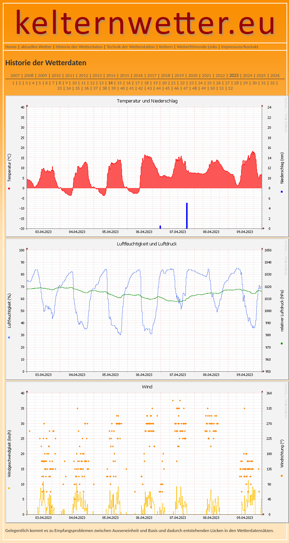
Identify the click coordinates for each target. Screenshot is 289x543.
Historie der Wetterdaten (79, 46)
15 (119, 82)
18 (146, 82)
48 (194, 88)
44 (158, 88)
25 (209, 82)
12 (92, 82)
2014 (110, 75)
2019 (179, 75)
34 (68, 88)
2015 (124, 75)
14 (110, 82)
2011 (69, 75)
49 (203, 88)
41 (131, 88)
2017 (151, 75)
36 (86, 88)
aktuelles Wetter (36, 46)
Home (11, 46)
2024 (247, 75)
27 (227, 82)
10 (74, 82)
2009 (42, 75)
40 (122, 88)
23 (191, 82)
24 (200, 82)
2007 (15, 75)
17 (137, 82)
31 (263, 82)
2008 (28, 75)
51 (221, 88)
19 (155, 82)
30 (254, 82)
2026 (274, 75)
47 (185, 88)
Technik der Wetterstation (131, 46)
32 (272, 82)
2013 (97, 75)
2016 (138, 75)
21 (173, 82)
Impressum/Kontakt (239, 46)
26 (218, 82)
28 (236, 82)
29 (245, 82)
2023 (233, 75)
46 (176, 88)
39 (113, 88)
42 (140, 88)
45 (167, 88)
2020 (193, 75)
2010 (56, 75)
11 (83, 82)
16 (128, 82)
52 (230, 88)
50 (212, 88)
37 (95, 88)
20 (164, 82)
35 (77, 88)
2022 (220, 75)
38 (104, 88)
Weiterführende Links (197, 46)
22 (182, 82)
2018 (165, 75)
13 (101, 82)
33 (59, 88)
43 (149, 88)
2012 (83, 75)
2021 (206, 75)
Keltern (166, 46)
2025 (261, 75)
